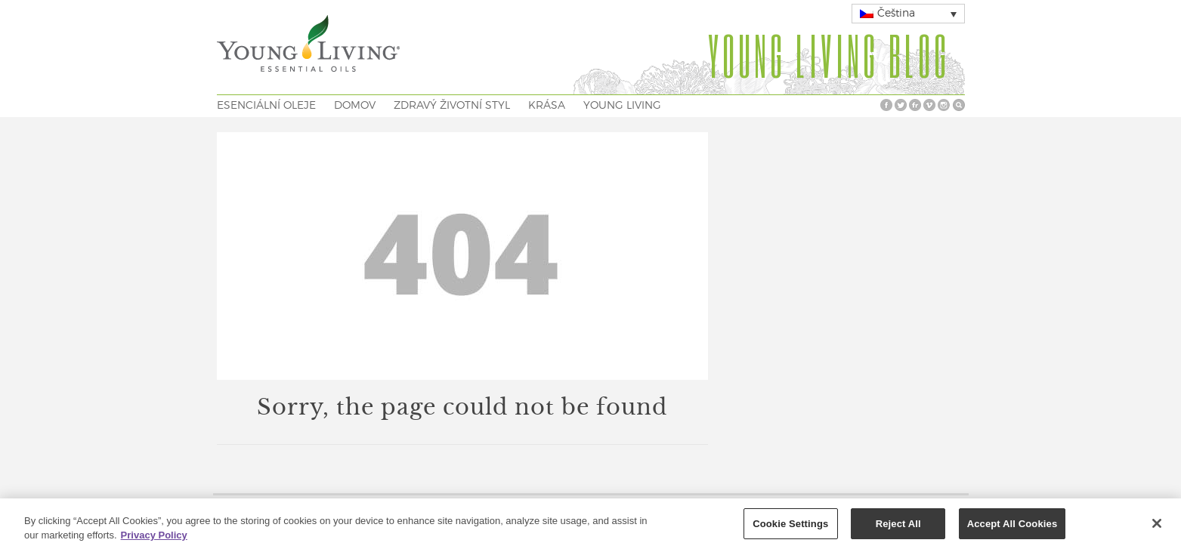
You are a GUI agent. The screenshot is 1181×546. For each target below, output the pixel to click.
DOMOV (355, 105)
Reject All (898, 526)
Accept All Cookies (1012, 526)
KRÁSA (546, 105)
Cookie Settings (790, 526)
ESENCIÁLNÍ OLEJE (266, 105)
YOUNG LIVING (622, 105)
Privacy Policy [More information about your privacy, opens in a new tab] (154, 538)
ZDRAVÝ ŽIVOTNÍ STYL (452, 105)
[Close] (1156, 526)
